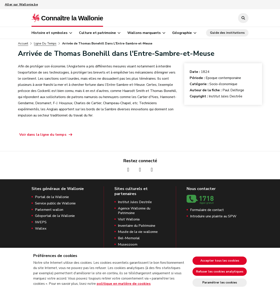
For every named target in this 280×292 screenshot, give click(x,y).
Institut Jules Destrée (135, 202)
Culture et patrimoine (97, 32)
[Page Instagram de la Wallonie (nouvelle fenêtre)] (140, 169)
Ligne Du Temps (45, 44)
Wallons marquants (144, 32)
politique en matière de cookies (124, 283)
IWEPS (41, 222)
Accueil (23, 44)
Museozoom (127, 244)
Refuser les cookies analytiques (219, 271)
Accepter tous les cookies (219, 261)
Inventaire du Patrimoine (136, 225)
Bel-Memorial (129, 238)
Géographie (182, 32)
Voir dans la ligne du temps (42, 134)
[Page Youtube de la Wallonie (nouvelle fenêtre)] (152, 169)
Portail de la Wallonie (52, 197)
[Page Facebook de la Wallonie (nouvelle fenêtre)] (128, 169)
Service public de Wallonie (55, 203)
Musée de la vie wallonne (138, 232)
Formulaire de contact (207, 210)
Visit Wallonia (129, 219)
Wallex (40, 228)
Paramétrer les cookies (219, 282)
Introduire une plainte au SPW (213, 216)
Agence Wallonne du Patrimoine (134, 210)
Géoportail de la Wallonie (55, 216)
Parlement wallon (49, 210)
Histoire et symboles (50, 32)
